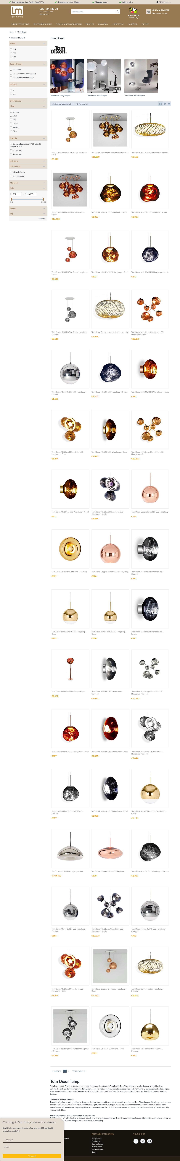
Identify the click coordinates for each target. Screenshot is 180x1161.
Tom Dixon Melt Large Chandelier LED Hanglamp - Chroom (147, 693)
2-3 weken (15, 150)
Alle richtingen (17, 172)
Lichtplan (133, 24)
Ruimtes (90, 24)
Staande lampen (98, 1144)
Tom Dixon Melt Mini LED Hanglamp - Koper (70, 752)
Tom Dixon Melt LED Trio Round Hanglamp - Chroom (70, 333)
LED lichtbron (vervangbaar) (23, 73)
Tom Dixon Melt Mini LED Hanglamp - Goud (109, 272)
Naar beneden (17, 176)
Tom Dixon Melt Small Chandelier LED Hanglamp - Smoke (107, 513)
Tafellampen (96, 1141)
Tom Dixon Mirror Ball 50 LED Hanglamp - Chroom (69, 393)
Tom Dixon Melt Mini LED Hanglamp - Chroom (67, 812)
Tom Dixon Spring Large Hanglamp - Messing (110, 332)
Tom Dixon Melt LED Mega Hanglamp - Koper (68, 213)
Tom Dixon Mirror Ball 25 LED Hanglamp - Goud (108, 633)
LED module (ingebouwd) (21, 77)
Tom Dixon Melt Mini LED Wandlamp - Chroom (147, 573)
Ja (12, 90)
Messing (15, 127)
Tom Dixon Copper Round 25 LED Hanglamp (149, 512)
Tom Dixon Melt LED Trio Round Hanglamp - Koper (70, 273)
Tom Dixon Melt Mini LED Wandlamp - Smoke (147, 633)
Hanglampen (97, 1139)
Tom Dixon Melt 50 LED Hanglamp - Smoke (109, 392)
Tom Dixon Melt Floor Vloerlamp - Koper (68, 692)
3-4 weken (15, 154)
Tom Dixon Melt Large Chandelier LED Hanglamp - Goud (147, 453)
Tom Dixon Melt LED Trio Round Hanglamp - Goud (70, 153)
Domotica (103, 24)
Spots (94, 1152)
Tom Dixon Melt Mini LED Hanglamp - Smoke (150, 272)
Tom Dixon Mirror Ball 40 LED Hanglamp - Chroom (148, 930)
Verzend (32, 1156)
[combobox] (93, 11)
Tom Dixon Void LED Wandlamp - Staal (107, 1049)
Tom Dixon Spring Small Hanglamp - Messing (149, 152)
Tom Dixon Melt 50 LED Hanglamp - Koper (149, 212)
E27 (13, 53)
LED (13, 57)
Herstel (42, 219)
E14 (13, 49)
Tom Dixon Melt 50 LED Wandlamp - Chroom (106, 693)
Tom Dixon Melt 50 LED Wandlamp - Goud (109, 452)
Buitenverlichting (43, 24)
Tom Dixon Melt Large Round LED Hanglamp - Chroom (70, 1050)
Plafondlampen (97, 1149)
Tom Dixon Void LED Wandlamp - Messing (69, 572)
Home (11, 32)
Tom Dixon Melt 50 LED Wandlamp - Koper (109, 752)
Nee (13, 94)
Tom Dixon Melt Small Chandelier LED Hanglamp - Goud (67, 453)
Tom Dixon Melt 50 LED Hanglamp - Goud (109, 212)
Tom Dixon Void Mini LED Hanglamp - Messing (147, 1050)
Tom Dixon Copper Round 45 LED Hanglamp (109, 572)
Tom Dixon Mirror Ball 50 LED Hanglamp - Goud (148, 812)
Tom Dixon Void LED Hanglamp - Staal (67, 871)
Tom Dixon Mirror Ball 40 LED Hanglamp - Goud (69, 633)
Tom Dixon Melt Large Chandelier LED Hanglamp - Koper (147, 333)
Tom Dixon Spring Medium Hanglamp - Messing (147, 990)
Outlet (145, 24)
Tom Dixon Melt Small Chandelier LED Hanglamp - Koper (67, 990)
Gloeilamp (15, 70)
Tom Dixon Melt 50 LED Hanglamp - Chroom (150, 871)
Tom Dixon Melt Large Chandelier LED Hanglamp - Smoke (107, 930)
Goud (13, 116)
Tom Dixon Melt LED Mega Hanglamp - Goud (110, 152)
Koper (14, 123)
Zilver (13, 131)
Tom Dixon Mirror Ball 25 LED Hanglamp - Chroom (69, 930)
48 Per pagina (83, 104)
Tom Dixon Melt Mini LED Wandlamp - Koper (150, 392)
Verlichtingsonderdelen (69, 24)
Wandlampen (97, 1147)
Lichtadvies (117, 24)
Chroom (14, 112)
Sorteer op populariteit (63, 104)
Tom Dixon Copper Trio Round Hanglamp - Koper (109, 990)
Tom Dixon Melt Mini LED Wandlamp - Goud (70, 512)
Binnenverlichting (20, 24)
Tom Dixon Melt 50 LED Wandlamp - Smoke (109, 811)
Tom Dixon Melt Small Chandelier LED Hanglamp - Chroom (147, 753)
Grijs (13, 119)
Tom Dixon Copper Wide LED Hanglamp (108, 871)
